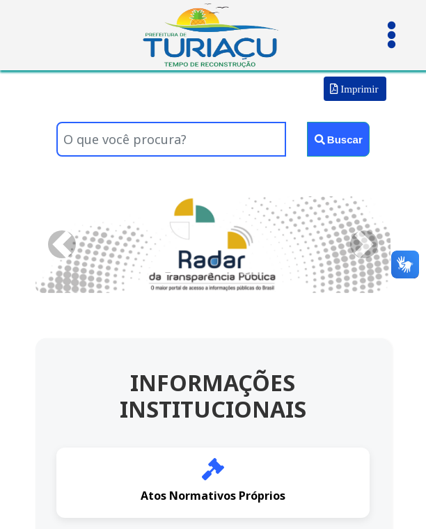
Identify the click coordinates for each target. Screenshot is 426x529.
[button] (62, 244)
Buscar (339, 139)
